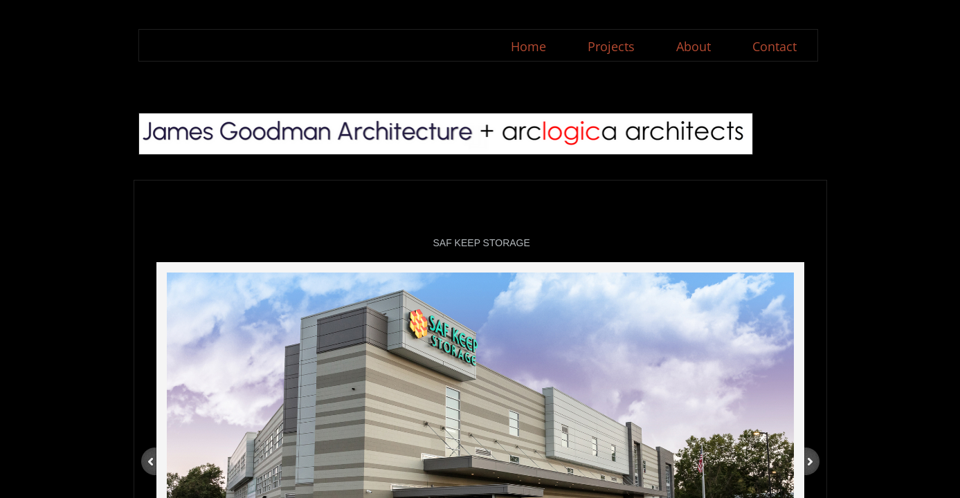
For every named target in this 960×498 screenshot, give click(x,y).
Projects (611, 46)
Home (528, 46)
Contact (774, 46)
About (693, 46)
